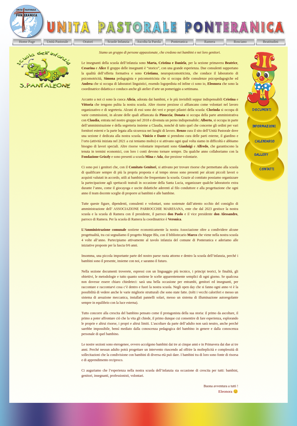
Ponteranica (179, 42)
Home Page (27, 42)
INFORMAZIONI (264, 127)
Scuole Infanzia (118, 42)
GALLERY (261, 155)
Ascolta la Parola (149, 42)
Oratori (88, 42)
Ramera (209, 42)
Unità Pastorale (57, 42)
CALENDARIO (265, 142)
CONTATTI (266, 169)
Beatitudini (270, 42)
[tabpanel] (160, 225)
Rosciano (240, 42)
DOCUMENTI (261, 110)
